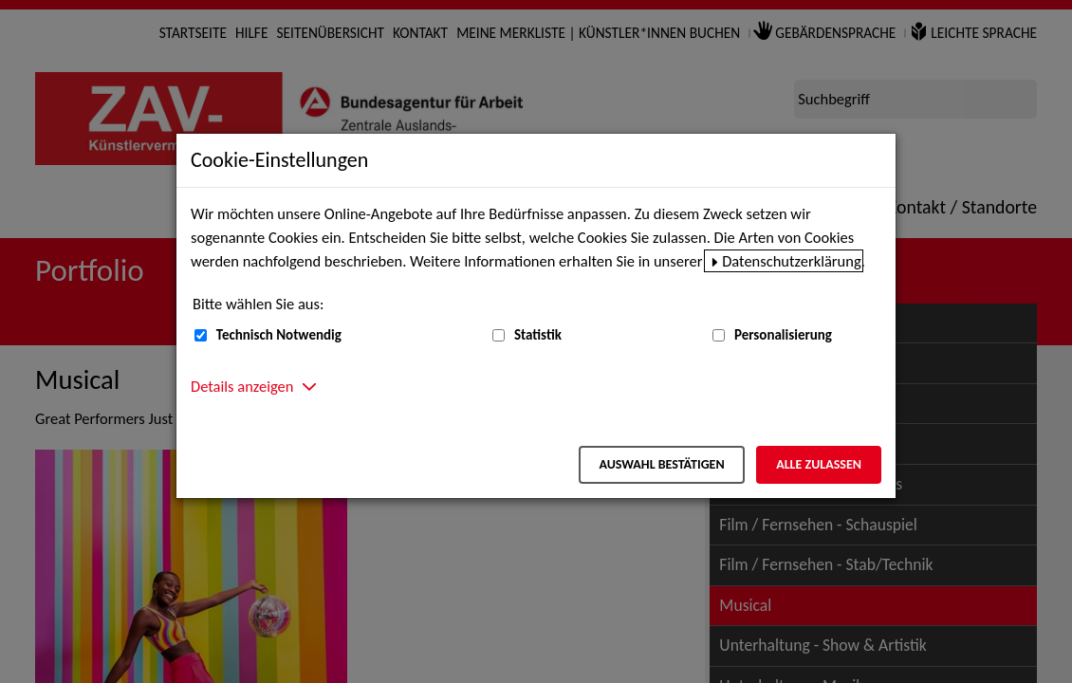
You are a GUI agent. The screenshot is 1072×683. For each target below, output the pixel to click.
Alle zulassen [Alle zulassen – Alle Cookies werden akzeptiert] (818, 464)
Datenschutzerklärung (791, 260)
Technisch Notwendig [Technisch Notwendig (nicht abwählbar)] (279, 334)
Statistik (538, 334)
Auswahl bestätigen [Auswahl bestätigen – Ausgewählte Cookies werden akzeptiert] (661, 464)
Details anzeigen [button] (242, 386)
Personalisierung (783, 334)
